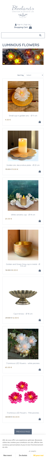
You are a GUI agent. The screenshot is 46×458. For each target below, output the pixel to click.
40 (16, 417)
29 (8, 318)
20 (8, 219)
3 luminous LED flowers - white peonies (23, 363)
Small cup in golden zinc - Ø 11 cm (23, 116)
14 (8, 270)
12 (15, 318)
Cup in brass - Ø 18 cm (23, 314)
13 (15, 169)
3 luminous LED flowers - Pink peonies (23, 413)
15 (8, 169)
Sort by (20, 75)
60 (8, 367)
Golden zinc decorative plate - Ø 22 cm (23, 165)
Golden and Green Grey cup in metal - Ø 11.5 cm (23, 265)
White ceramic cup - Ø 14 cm (23, 215)
